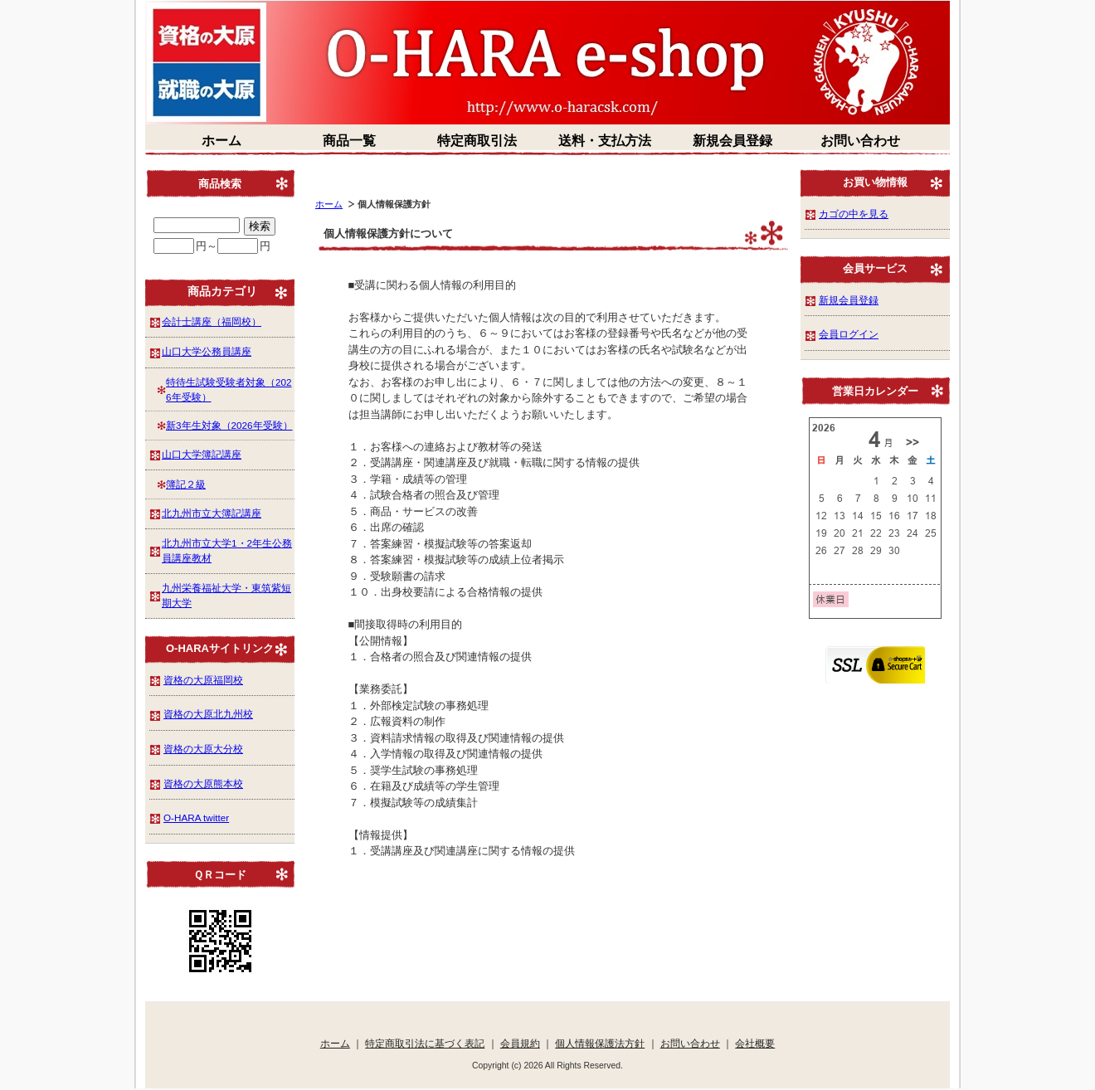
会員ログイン (848, 333)
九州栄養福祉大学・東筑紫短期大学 (226, 595)
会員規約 (520, 1043)
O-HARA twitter (196, 817)
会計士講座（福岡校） (211, 321)
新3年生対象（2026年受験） (229, 425)
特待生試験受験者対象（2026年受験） (229, 389)
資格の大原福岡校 (203, 679)
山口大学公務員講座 (206, 351)
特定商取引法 (477, 141)
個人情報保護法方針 (600, 1043)
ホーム (221, 141)
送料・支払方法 (604, 141)
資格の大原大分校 (203, 748)
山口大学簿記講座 (201, 454)
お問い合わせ (860, 141)
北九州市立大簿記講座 (211, 513)
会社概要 (755, 1043)
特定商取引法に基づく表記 (424, 1043)
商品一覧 (349, 141)
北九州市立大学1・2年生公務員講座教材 (227, 550)
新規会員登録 (732, 141)
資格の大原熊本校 (203, 783)
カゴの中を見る (853, 213)
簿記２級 (186, 484)
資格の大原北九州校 (208, 713)
